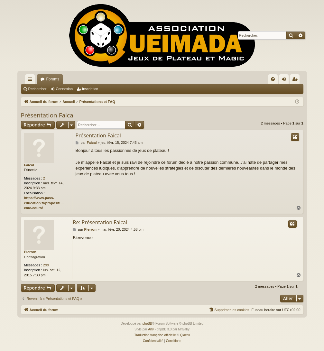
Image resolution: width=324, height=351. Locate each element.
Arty (151, 329)
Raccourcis (31, 80)
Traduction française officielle (155, 335)
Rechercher (37, 89)
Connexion (64, 89)
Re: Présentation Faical (100, 222)
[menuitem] (273, 79)
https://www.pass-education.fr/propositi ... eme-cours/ (44, 203)
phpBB (147, 323)
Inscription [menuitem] (295, 80)
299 (46, 265)
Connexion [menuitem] (285, 80)
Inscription (90, 89)
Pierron (30, 252)
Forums (53, 79)
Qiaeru (185, 335)
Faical (29, 165)
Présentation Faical (48, 115)
